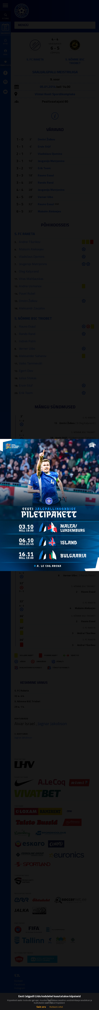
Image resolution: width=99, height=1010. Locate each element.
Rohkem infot (56, 1007)
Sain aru (41, 1007)
